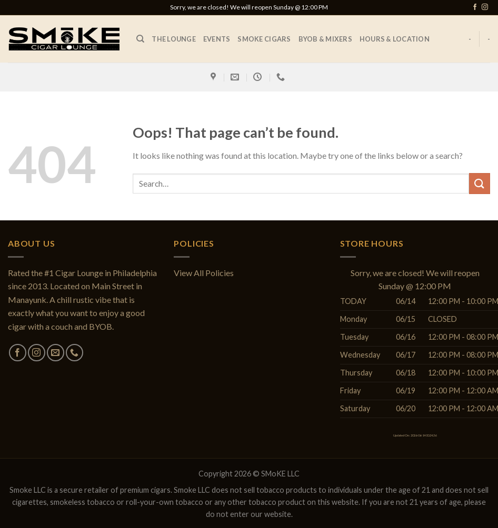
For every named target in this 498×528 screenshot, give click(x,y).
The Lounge (174, 39)
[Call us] (74, 352)
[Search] (140, 39)
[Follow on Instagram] (485, 7)
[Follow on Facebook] (475, 7)
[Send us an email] (55, 352)
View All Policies (204, 273)
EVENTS (217, 39)
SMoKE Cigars (264, 39)
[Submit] (479, 183)
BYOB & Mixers (325, 39)
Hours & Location (395, 39)
